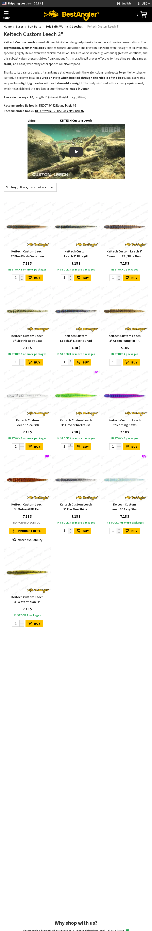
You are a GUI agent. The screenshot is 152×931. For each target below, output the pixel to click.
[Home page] (71, 14)
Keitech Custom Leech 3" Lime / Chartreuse (76, 422)
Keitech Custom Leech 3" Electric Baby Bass (27, 338)
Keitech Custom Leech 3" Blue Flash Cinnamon (27, 254)
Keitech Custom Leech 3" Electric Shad (76, 338)
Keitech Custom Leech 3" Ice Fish (27, 422)
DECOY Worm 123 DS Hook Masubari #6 (59, 111)
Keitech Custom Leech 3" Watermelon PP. (27, 599)
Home (8, 27)
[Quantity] (18, 278)
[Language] (125, 3)
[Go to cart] (145, 14)
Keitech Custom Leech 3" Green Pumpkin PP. (124, 338)
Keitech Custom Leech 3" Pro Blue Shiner (76, 507)
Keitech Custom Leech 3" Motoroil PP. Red (27, 507)
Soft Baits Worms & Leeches (64, 27)
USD (142, 3)
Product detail (27, 531)
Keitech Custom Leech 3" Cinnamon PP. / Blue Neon (124, 254)
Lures (19, 27)
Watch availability (27, 540)
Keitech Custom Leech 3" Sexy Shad (124, 507)
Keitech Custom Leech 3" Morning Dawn (124, 422)
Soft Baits (34, 27)
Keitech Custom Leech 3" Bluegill (76, 254)
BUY (34, 278)
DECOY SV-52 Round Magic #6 (57, 106)
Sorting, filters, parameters (31, 187)
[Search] (136, 14)
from (25, 3)
